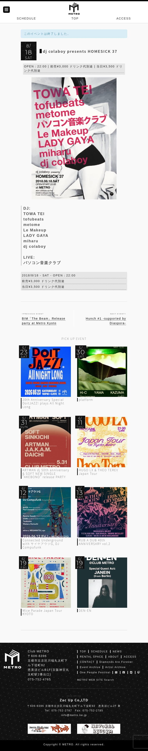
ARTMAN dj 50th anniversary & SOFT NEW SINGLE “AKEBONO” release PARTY (46, 473)
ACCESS (124, 18)
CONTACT (87, 662)
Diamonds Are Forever (116, 662)
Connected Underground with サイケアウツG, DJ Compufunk (43, 543)
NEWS (117, 651)
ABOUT (113, 656)
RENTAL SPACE (91, 656)
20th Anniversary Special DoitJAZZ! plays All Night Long (43, 403)
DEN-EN (85, 610)
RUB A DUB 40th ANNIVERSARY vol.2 (94, 542)
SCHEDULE (26, 18)
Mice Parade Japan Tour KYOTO (42, 612)
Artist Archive (115, 667)
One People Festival (95, 672)
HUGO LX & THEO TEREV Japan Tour (98, 472)
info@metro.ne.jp (74, 715)
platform (86, 399)
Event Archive (90, 667)
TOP (75, 18)
